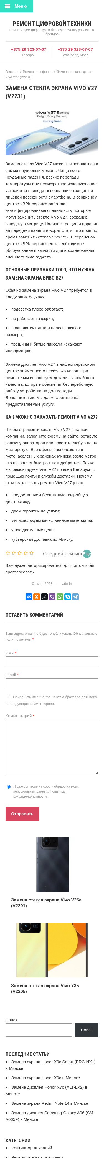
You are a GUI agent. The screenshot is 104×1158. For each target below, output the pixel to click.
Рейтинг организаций (31, 1148)
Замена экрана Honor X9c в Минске (45, 1077)
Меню (20, 6)
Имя (11, 653)
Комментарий (20, 715)
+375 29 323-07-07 (28, 49)
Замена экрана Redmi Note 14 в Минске (49, 1103)
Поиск (11, 1019)
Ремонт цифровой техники (52, 23)
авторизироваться (45, 565)
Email (12, 674)
